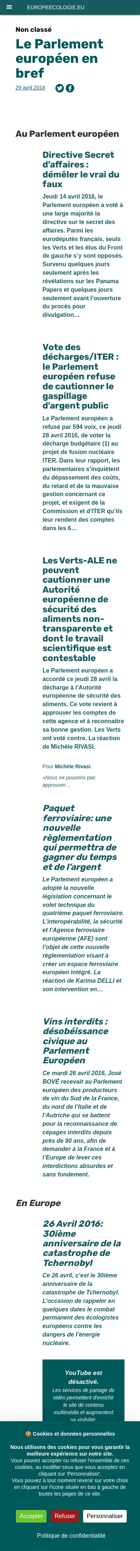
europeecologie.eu (56, 7)
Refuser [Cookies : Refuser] (65, 1516)
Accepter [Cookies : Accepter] (31, 1516)
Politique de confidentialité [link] (71, 1536)
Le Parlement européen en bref (59, 58)
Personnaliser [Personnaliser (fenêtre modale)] (105, 1516)
